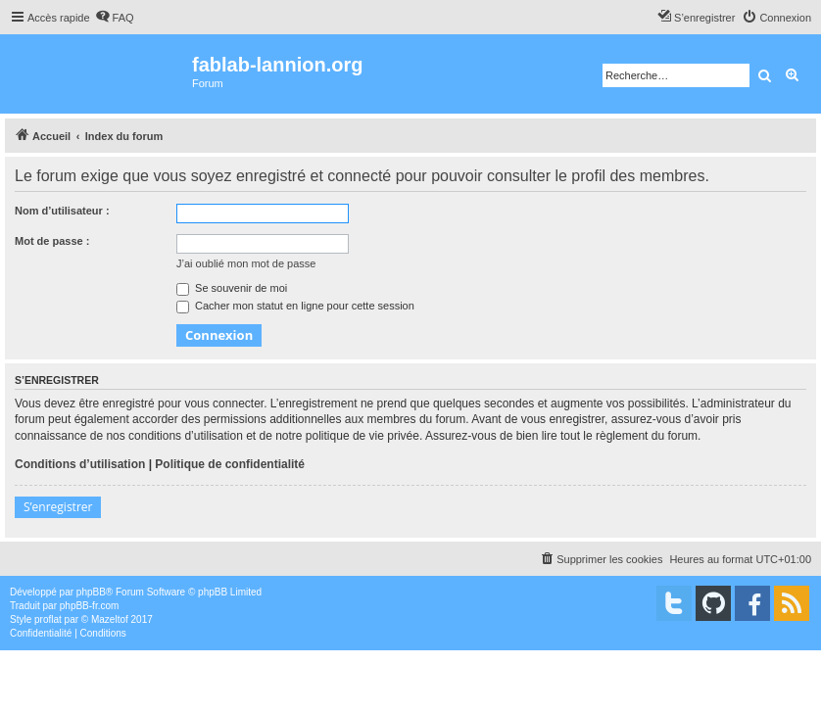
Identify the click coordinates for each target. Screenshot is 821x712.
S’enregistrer (58, 506)
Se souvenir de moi (231, 288)
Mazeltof (109, 619)
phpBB (91, 592)
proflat (48, 619)
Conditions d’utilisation (80, 464)
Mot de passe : (52, 241)
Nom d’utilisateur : (62, 210)
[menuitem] (114, 17)
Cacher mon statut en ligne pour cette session (295, 305)
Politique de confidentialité (230, 464)
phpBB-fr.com (90, 605)
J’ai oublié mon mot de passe (245, 263)
